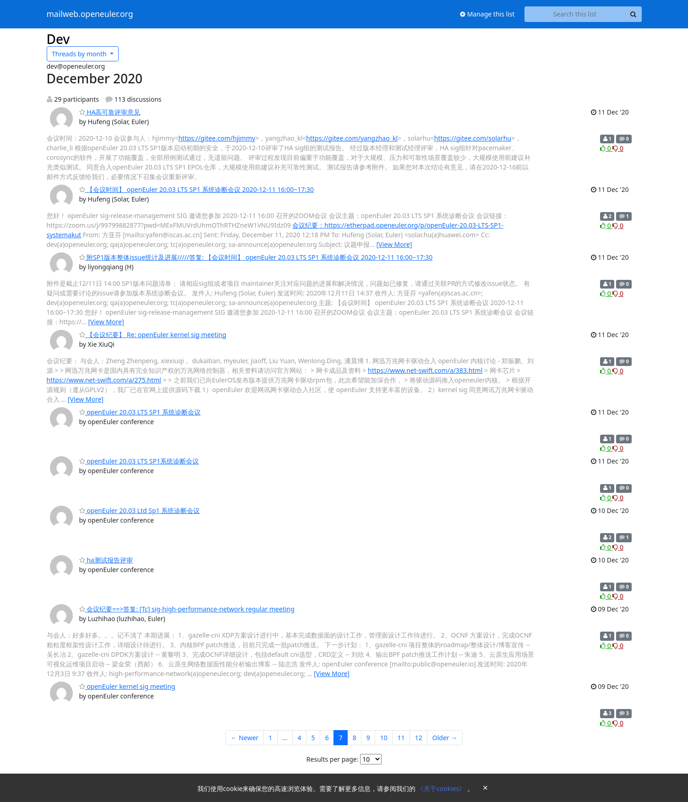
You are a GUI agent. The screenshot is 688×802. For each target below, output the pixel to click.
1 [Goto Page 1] (270, 737)
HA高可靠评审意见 (110, 112)
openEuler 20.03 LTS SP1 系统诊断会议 (140, 412)
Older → (444, 737)
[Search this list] (575, 14)
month (80, 53)
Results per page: (332, 759)
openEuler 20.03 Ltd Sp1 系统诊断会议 (139, 510)
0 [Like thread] (606, 148)
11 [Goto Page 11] (401, 737)
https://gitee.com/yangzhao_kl (352, 138)
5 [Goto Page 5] (313, 737)
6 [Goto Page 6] (327, 737)
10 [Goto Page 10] (384, 737)
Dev (58, 39)
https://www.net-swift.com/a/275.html (104, 380)
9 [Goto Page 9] (368, 737)
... (284, 737)
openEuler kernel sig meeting (127, 686)
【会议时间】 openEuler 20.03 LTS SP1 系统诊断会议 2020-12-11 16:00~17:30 (196, 189)
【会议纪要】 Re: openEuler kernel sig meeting (153, 334)
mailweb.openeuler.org (90, 14)
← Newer (245, 737)
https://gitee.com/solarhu (472, 138)
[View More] (394, 244)
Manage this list (487, 14)
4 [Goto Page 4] (299, 737)
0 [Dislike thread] (617, 148)
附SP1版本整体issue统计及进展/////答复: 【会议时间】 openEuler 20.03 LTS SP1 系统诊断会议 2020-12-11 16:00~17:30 (256, 257)
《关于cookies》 (442, 788)
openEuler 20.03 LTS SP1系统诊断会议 (139, 461)
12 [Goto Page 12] (418, 737)
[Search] (633, 14)
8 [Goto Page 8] (354, 737)
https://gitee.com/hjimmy (216, 138)
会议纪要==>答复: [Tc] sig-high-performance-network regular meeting (187, 609)
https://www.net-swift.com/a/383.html (425, 370)
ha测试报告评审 (106, 560)
